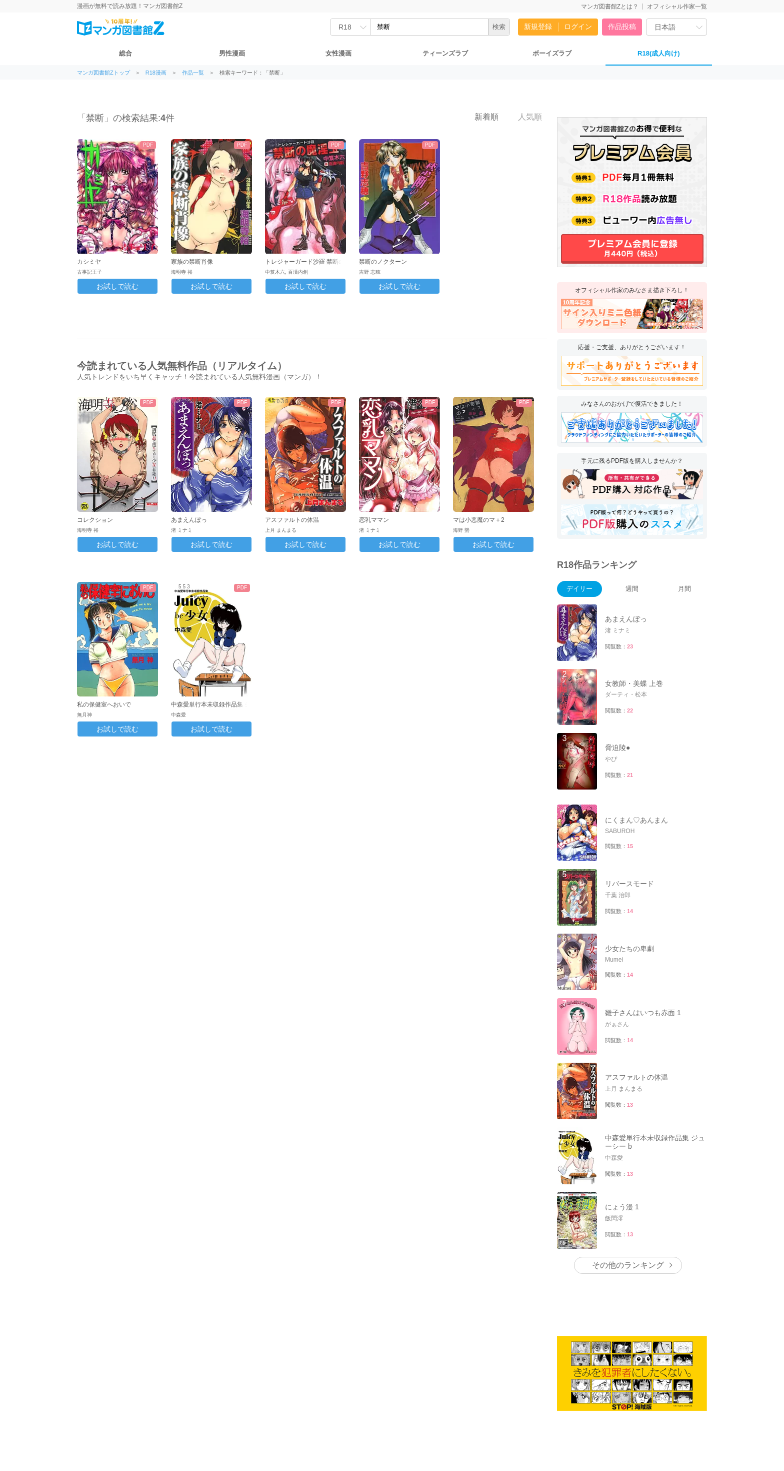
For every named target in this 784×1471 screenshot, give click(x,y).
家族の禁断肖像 (192, 261)
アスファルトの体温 (292, 519)
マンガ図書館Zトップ (103, 73)
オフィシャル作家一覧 (677, 6)
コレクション (95, 519)
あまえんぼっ (189, 519)
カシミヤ (89, 261)
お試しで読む (117, 286)
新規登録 (538, 27)
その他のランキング (628, 1265)
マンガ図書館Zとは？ (609, 6)
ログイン (578, 27)
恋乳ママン (374, 519)
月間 (684, 588)
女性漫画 (339, 53)
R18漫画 (156, 73)
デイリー (579, 588)
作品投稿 (622, 27)
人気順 (524, 116)
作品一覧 (193, 73)
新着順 (481, 116)
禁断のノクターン (383, 261)
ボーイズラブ (552, 53)
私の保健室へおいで (104, 704)
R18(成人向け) (659, 53)
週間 (632, 588)
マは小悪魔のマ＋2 (478, 519)
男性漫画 (232, 53)
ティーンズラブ (445, 53)
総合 (125, 53)
